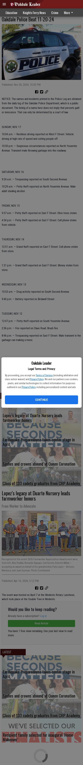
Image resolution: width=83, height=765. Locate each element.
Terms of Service (44, 375)
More (69, 12)
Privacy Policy (37, 379)
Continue (41, 400)
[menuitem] (69, 12)
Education (11, 12)
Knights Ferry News (34, 12)
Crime (54, 12)
